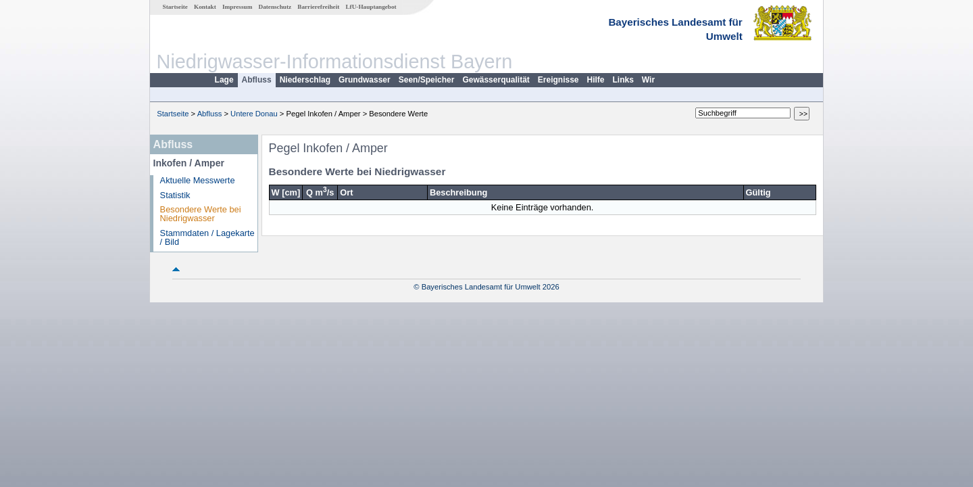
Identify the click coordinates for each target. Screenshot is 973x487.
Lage (224, 80)
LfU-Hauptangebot (370, 6)
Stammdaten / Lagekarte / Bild (207, 237)
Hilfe (596, 80)
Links (623, 80)
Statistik (175, 195)
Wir (648, 80)
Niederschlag (305, 80)
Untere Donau (254, 114)
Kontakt (205, 6)
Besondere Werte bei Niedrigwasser (200, 213)
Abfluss (257, 80)
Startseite (175, 6)
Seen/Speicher (427, 80)
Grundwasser (365, 80)
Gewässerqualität (495, 80)
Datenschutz (275, 6)
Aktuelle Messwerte (197, 180)
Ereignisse (558, 80)
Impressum (237, 6)
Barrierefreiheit (318, 6)
